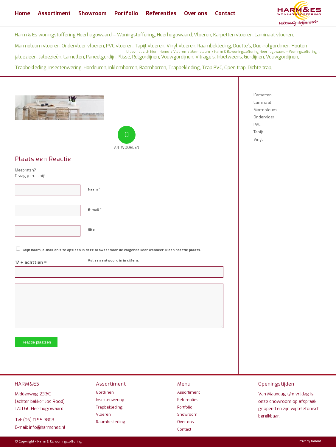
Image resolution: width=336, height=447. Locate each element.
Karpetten (262, 95)
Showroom (187, 414)
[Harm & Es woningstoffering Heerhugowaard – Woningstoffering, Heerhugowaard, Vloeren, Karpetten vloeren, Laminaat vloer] (299, 13)
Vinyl (258, 139)
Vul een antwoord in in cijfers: (113, 260)
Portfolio (184, 407)
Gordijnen (105, 392)
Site (91, 230)
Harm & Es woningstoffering (59, 441)
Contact (184, 429)
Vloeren (103, 414)
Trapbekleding (109, 407)
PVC (257, 124)
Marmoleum (265, 109)
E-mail (95, 209)
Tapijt (258, 131)
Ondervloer (263, 117)
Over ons (185, 421)
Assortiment (188, 392)
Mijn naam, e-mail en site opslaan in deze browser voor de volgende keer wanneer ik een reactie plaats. (112, 250)
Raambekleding (110, 421)
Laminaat (262, 102)
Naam (94, 189)
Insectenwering (110, 399)
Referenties (187, 399)
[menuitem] (22, 13)
